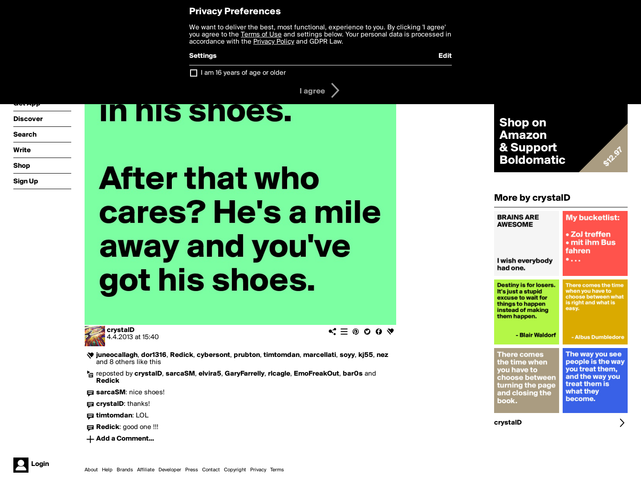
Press (191, 470)
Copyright (235, 470)
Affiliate (145, 470)
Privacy (258, 470)
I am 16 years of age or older (243, 73)
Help (107, 470)
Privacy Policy (273, 41)
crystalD (120, 330)
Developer (169, 470)
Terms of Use (261, 34)
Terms (277, 470)
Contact (211, 470)
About (91, 470)
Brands (125, 470)
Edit (445, 56)
